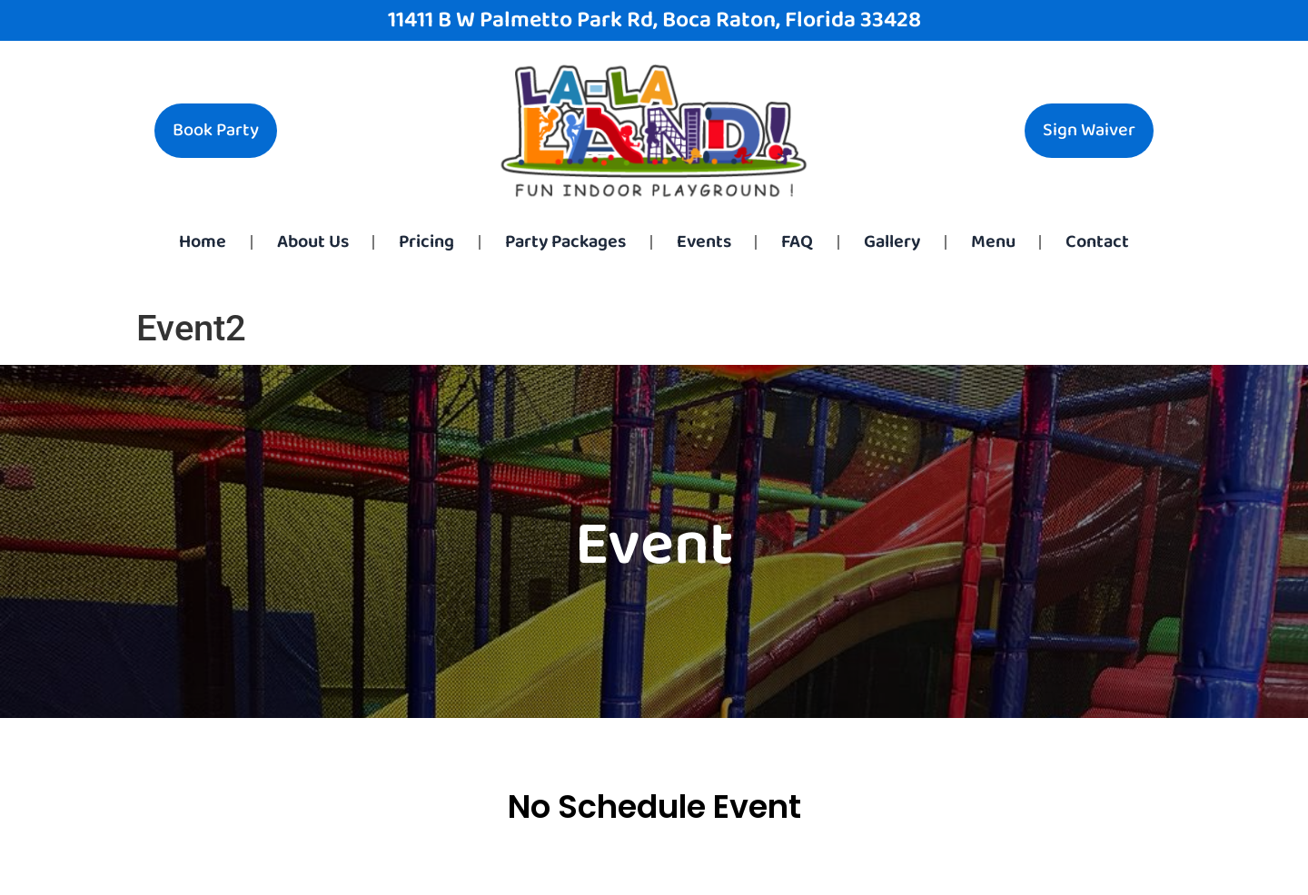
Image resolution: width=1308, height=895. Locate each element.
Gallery (892, 242)
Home (202, 242)
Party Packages (565, 242)
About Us (313, 242)
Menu (993, 242)
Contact (1097, 242)
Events (704, 242)
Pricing (426, 242)
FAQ (797, 242)
